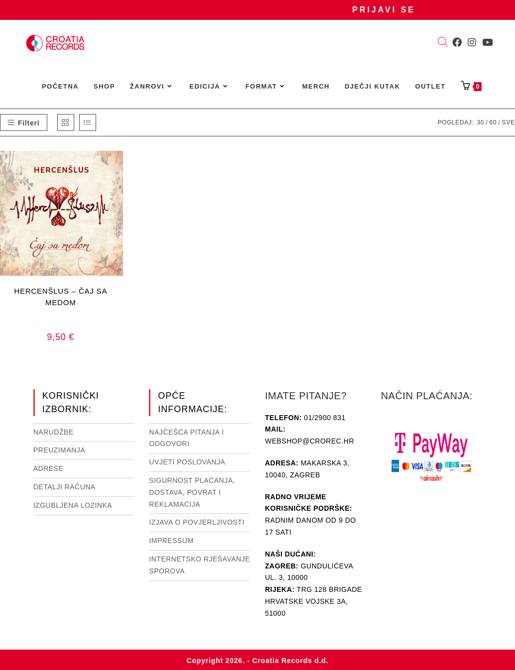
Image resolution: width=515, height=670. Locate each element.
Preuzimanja (59, 450)
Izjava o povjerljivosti (196, 522)
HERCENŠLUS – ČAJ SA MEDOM (60, 297)
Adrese (48, 468)
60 (493, 122)
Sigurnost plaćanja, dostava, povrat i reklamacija (192, 492)
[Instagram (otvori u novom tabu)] (472, 42)
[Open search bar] (443, 42)
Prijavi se (383, 9)
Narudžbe (53, 432)
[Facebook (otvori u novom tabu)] (457, 42)
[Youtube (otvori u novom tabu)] (487, 42)
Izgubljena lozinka (72, 505)
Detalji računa (64, 487)
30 (480, 122)
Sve (508, 122)
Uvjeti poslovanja (187, 462)
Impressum (171, 541)
